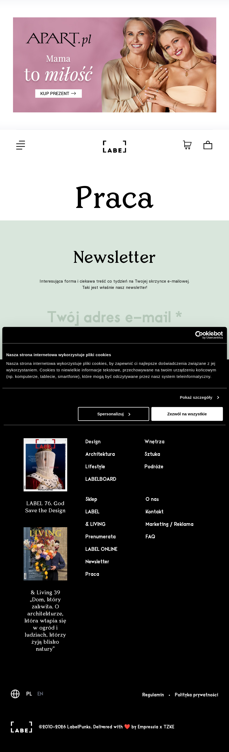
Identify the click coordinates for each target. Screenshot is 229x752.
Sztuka (152, 454)
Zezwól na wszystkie (187, 414)
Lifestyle (95, 467)
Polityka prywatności (196, 695)
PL (29, 694)
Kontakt (154, 512)
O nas (152, 499)
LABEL (92, 512)
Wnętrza (154, 442)
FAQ (150, 537)
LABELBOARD (100, 479)
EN (40, 694)
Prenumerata (100, 537)
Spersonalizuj (113, 414)
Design (93, 442)
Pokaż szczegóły (196, 397)
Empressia (148, 727)
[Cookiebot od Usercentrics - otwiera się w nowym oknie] (199, 335)
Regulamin (153, 695)
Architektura (100, 454)
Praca (92, 574)
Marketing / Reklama (169, 524)
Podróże (153, 467)
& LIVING (95, 524)
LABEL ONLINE (101, 549)
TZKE (168, 727)
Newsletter (97, 562)
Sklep (91, 499)
